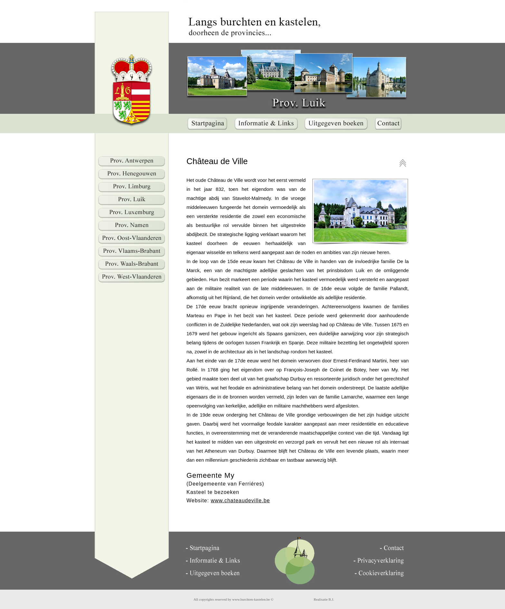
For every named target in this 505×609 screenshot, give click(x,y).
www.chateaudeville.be (240, 500)
